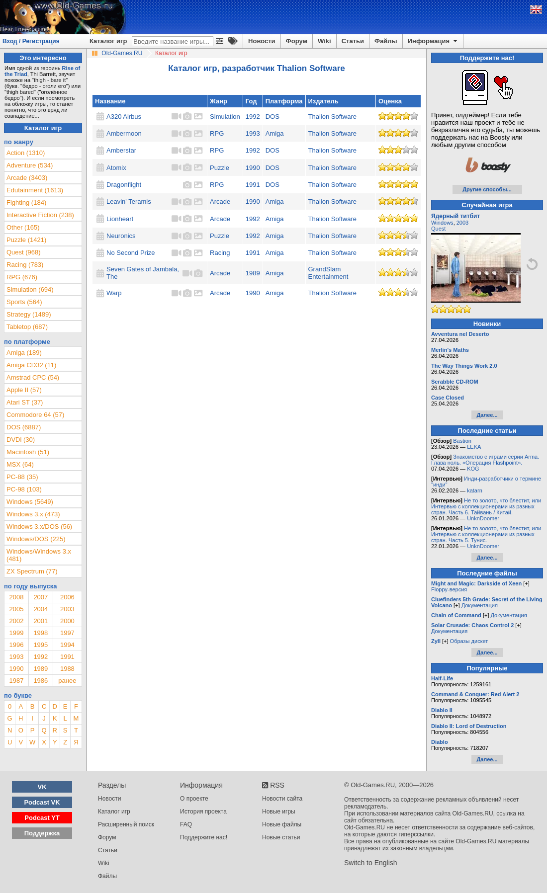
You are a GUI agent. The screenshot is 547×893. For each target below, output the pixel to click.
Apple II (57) (24, 390)
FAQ (186, 824)
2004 (40, 609)
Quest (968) (23, 252)
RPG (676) (21, 277)
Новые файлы (281, 824)
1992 (253, 116)
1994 (67, 645)
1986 (40, 680)
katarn (474, 490)
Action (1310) (25, 153)
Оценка (390, 101)
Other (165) (22, 227)
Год (251, 101)
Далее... (486, 415)
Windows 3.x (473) (33, 514)
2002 (16, 621)
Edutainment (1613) (34, 190)
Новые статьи (281, 837)
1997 (67, 633)
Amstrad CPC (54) (32, 377)
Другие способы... (487, 189)
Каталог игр (108, 41)
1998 (40, 633)
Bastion (462, 441)
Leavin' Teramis (128, 201)
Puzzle (219, 167)
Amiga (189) (24, 352)
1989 (253, 273)
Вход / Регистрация (31, 41)
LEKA (474, 447)
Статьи (353, 41)
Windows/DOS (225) (35, 539)
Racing (220, 252)
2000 (67, 621)
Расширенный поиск (126, 824)
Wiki (324, 41)
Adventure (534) (29, 165)
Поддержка (42, 833)
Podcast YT (42, 817)
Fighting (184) (26, 202)
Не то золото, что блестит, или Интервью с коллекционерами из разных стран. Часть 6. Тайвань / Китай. (486, 506)
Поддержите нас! (203, 837)
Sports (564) (24, 302)
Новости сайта (282, 798)
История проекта (203, 811)
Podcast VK (42, 802)
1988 (67, 668)
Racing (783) (24, 264)
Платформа (284, 101)
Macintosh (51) (27, 452)
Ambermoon (124, 133)
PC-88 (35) (22, 477)
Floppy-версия (449, 589)
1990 (253, 167)
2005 (16, 609)
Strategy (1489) (28, 314)
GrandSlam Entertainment (328, 272)
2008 (16, 597)
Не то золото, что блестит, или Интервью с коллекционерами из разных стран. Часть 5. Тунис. (486, 534)
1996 (16, 645)
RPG (217, 133)
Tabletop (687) (27, 326)
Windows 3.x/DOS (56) (39, 526)
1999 (16, 633)
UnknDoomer (483, 518)
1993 (253, 133)
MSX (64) (20, 464)
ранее (67, 680)
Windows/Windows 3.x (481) (38, 555)
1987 (16, 680)
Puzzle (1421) (26, 240)
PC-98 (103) (24, 489)
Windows (442, 223)
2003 (67, 609)
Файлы (385, 41)
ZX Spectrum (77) (32, 571)
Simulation (225, 116)
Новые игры (278, 811)
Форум (296, 41)
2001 (40, 621)
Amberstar (121, 150)
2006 (67, 597)
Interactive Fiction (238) (40, 215)
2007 (40, 597)
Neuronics (121, 236)
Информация (433, 41)
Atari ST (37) (24, 402)
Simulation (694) (30, 289)
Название (110, 101)
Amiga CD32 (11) (31, 365)
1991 (253, 184)
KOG (473, 469)
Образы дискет (469, 641)
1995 (40, 645)
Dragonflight (123, 184)
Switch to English (370, 863)
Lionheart (119, 219)
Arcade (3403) (26, 177)
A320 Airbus (123, 116)
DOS (272, 116)
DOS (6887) (23, 427)
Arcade (220, 201)
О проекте (194, 798)
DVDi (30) (20, 439)
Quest (438, 229)
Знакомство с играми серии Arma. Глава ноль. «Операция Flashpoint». (485, 460)
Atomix (116, 167)
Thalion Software (332, 116)
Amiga (275, 133)
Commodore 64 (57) (35, 414)
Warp (114, 293)
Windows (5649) (29, 501)
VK (42, 787)
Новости (261, 41)
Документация (479, 605)
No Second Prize (130, 252)
